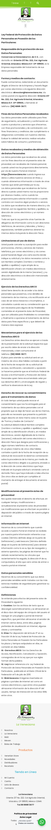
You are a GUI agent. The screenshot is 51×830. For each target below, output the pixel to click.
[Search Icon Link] (38, 3)
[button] (25, 25)
